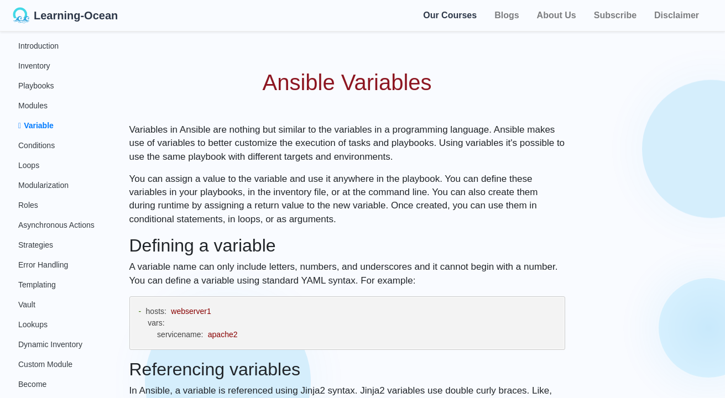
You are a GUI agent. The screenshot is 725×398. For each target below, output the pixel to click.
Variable (36, 125)
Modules (33, 105)
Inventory (34, 65)
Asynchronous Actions (56, 225)
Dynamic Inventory (50, 344)
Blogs (506, 15)
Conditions (36, 145)
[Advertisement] (656, 199)
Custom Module (45, 364)
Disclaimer (676, 15)
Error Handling (43, 264)
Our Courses (450, 14)
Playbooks (36, 85)
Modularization (43, 185)
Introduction (38, 45)
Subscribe (615, 15)
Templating (37, 284)
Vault (26, 304)
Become (32, 384)
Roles (28, 205)
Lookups (33, 324)
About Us (556, 15)
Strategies (35, 244)
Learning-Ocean (65, 15)
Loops (28, 165)
